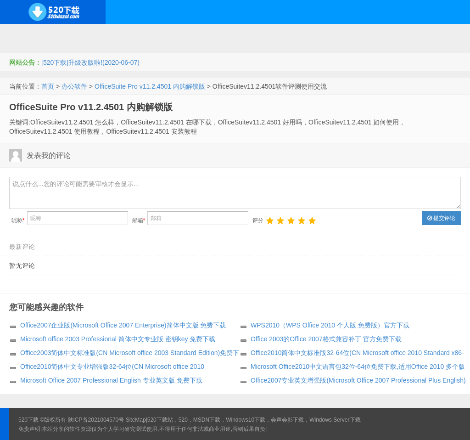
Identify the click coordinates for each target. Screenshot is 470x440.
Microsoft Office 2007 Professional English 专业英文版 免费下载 (111, 380)
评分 (257, 220)
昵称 (18, 220)
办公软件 (74, 86)
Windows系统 (28, 35)
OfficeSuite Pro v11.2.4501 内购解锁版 (150, 86)
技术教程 (264, 35)
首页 (47, 86)
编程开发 (124, 35)
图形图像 (398, 35)
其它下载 (442, 35)
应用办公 (309, 35)
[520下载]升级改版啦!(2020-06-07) (90, 62)
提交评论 (441, 218)
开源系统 (80, 35)
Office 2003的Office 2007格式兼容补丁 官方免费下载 (326, 339)
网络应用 (220, 35)
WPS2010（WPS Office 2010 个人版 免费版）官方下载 (330, 325)
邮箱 (138, 220)
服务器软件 (172, 35)
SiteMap (136, 420)
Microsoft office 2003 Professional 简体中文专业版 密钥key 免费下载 (117, 339)
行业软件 (353, 35)
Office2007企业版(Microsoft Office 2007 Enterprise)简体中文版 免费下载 (123, 325)
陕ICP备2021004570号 (96, 420)
